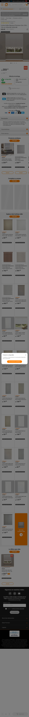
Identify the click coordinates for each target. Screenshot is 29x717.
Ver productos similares (14, 361)
